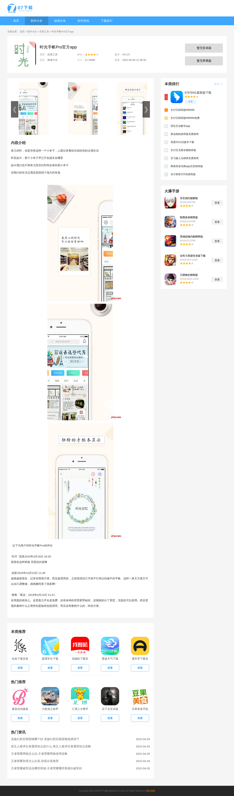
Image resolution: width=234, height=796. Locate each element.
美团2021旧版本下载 (182, 142)
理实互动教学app (180, 126)
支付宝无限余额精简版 (183, 150)
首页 (16, 20)
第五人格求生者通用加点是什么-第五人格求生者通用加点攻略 (51, 746)
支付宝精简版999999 (183, 109)
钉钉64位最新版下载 (198, 92)
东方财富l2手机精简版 (183, 174)
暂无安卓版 (204, 48)
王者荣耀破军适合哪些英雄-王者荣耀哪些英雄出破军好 (46, 768)
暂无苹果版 (204, 60)
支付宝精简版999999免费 (185, 117)
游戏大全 (60, 20)
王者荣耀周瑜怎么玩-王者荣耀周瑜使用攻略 (39, 753)
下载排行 (107, 20)
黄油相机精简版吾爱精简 (185, 134)
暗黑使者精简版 (189, 217)
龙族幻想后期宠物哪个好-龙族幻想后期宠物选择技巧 (45, 739)
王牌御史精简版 (189, 274)
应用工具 (44, 31)
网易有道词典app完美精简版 (187, 166)
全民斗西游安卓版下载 (192, 255)
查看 (190, 101)
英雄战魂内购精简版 (191, 236)
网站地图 (150, 791)
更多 (218, 83)
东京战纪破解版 (189, 198)
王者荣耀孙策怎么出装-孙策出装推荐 (35, 761)
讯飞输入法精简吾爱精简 (185, 158)
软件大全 (36, 20)
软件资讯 (83, 20)
